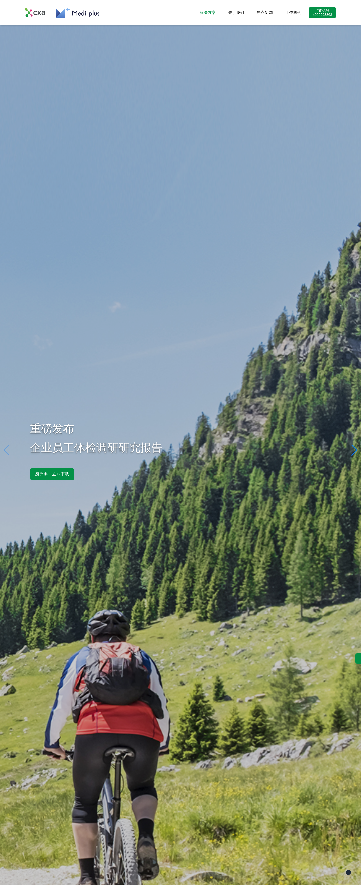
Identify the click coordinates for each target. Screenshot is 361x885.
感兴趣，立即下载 (52, 474)
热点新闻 (265, 12)
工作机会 (293, 12)
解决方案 (208, 12)
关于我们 (236, 12)
